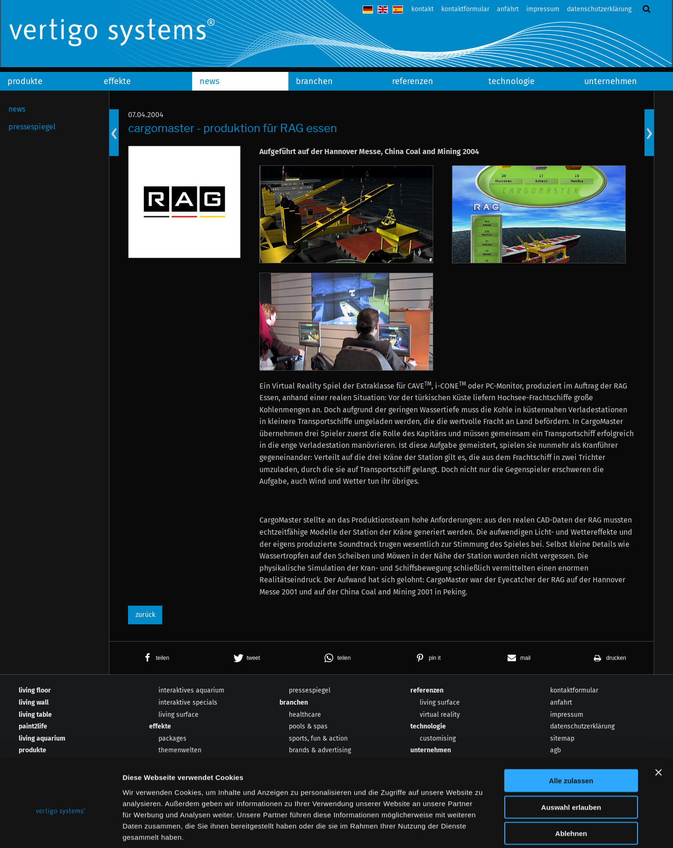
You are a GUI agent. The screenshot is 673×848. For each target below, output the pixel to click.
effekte (117, 81)
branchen (314, 81)
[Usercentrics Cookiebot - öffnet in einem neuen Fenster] (60, 830)
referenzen (412, 81)
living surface (440, 703)
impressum (542, 9)
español (397, 9)
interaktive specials (187, 703)
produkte (25, 81)
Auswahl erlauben (571, 762)
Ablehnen (571, 788)
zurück (145, 615)
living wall (34, 703)
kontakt (422, 9)
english (382, 9)
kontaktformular (465, 9)
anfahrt (508, 9)
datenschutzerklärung (599, 9)
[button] (155, 658)
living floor (35, 690)
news (209, 81)
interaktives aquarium (191, 690)
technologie (511, 81)
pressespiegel (32, 126)
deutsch (367, 9)
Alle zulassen (571, 736)
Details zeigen (497, 830)
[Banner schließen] (658, 727)
